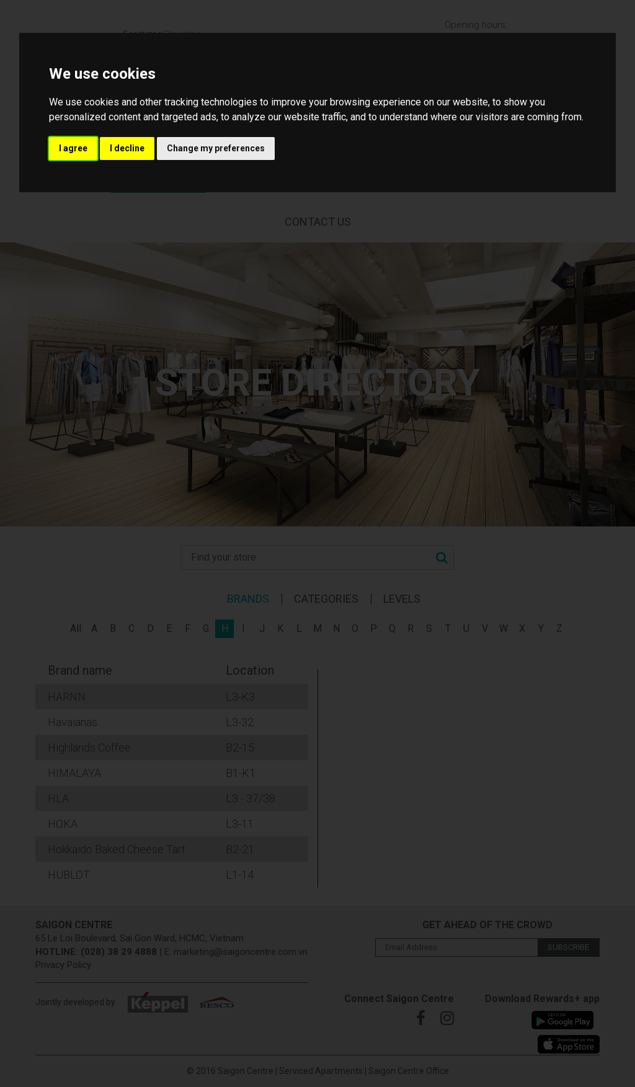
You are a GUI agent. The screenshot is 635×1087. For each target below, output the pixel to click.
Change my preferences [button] (216, 148)
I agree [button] (73, 148)
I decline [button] (127, 148)
